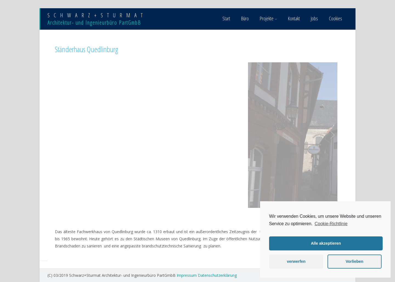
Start (226, 18)
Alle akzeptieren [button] (326, 243)
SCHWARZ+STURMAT (97, 15)
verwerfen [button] (296, 261)
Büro (245, 18)
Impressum (187, 275)
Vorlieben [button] (354, 261)
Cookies (335, 18)
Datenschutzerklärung (217, 275)
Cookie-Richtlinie (331, 223)
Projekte (268, 18)
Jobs (314, 18)
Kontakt (294, 18)
